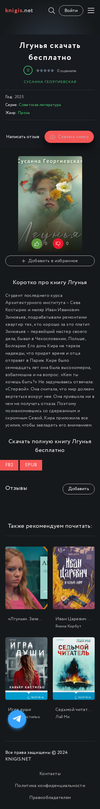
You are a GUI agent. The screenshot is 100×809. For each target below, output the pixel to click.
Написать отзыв (22, 137)
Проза (24, 113)
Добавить (78, 489)
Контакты (50, 774)
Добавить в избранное (50, 261)
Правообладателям (50, 797)
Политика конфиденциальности (50, 785)
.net (19, 10)
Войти (71, 10)
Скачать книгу (69, 137)
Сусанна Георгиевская (50, 82)
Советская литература (40, 105)
